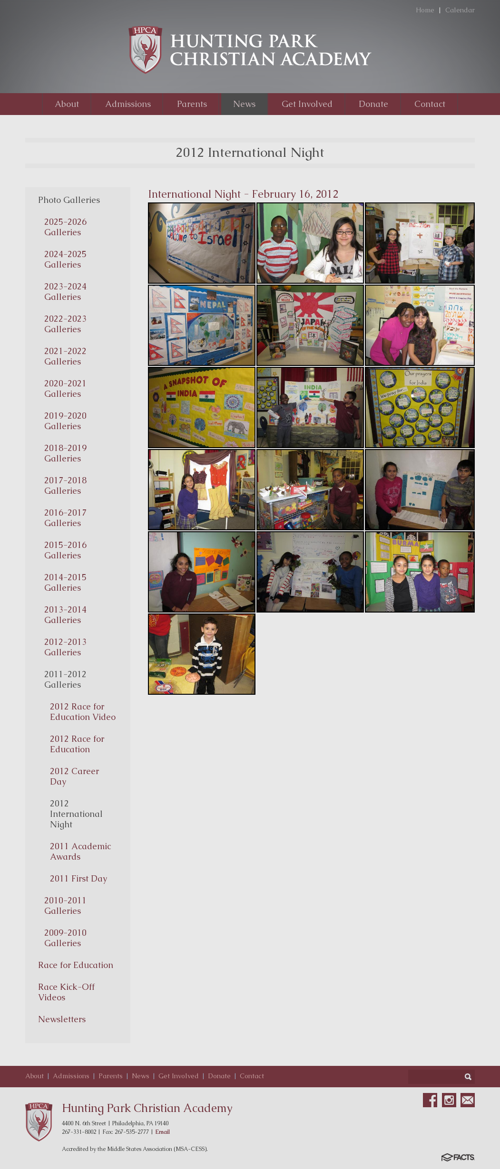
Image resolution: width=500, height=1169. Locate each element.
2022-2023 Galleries (65, 324)
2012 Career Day (74, 776)
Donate (219, 1076)
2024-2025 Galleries (65, 259)
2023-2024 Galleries (65, 291)
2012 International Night (76, 814)
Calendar (460, 10)
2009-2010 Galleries (65, 938)
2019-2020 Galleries (65, 420)
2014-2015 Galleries (65, 582)
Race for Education (75, 964)
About (34, 1076)
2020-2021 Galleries (65, 388)
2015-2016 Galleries (65, 550)
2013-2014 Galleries (65, 614)
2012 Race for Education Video (83, 711)
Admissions (71, 1076)
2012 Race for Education (77, 744)
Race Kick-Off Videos (66, 992)
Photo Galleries (69, 199)
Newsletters (62, 1019)
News (140, 1076)
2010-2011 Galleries (65, 905)
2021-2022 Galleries (65, 356)
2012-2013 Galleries (65, 647)
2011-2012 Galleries (65, 679)
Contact (252, 1076)
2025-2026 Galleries (65, 227)
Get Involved (178, 1076)
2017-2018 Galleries (65, 485)
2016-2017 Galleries (65, 517)
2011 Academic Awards (80, 851)
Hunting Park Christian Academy (147, 1108)
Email (162, 1132)
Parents (110, 1076)
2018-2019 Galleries (65, 453)
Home (425, 10)
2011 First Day (78, 878)
